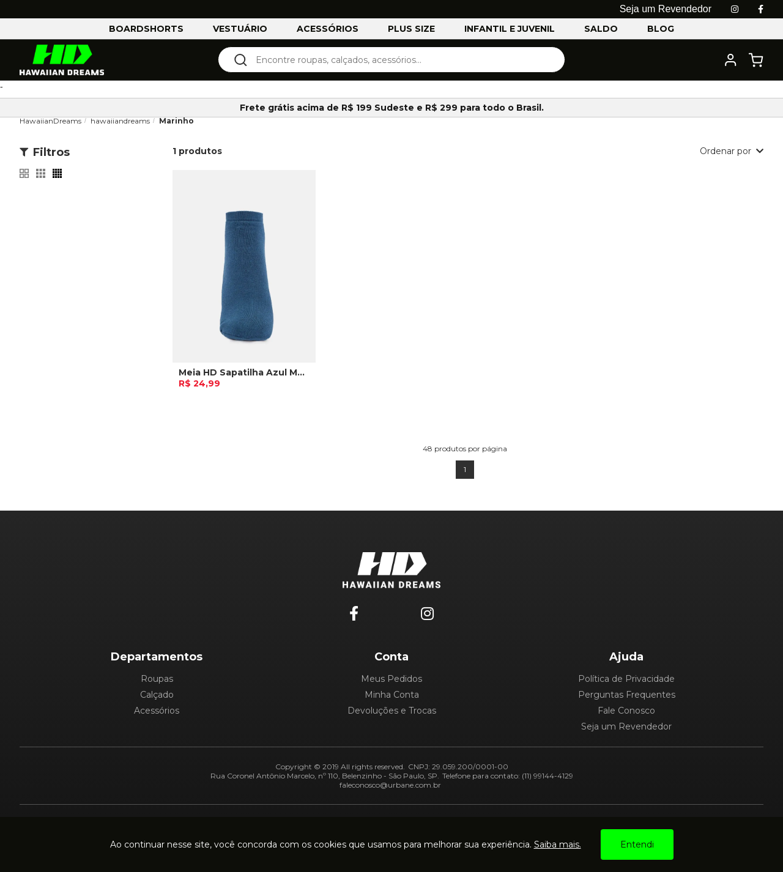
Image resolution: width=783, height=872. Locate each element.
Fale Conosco (626, 710)
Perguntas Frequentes (626, 694)
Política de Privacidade (626, 678)
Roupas (157, 678)
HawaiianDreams (50, 120)
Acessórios (156, 710)
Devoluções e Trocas (391, 710)
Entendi (637, 844)
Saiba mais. (557, 844)
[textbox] (400, 59)
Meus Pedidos (391, 678)
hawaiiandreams (120, 120)
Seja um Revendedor (626, 726)
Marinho (176, 120)
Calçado (157, 694)
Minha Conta (392, 694)
